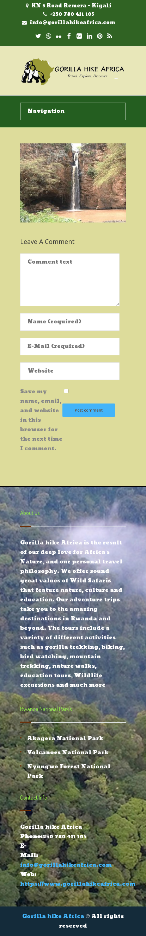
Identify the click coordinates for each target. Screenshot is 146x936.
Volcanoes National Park (68, 752)
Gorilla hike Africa (53, 916)
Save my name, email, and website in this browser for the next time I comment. (41, 420)
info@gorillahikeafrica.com (72, 22)
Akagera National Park (65, 738)
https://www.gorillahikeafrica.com (77, 884)
